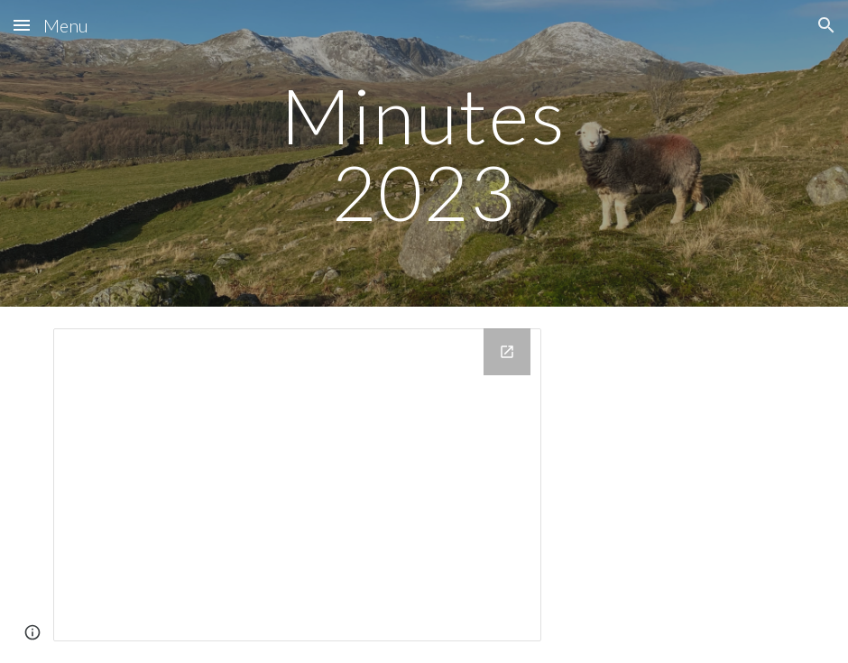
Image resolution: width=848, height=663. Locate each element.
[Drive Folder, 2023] (297, 484)
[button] (21, 25)
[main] (424, 153)
